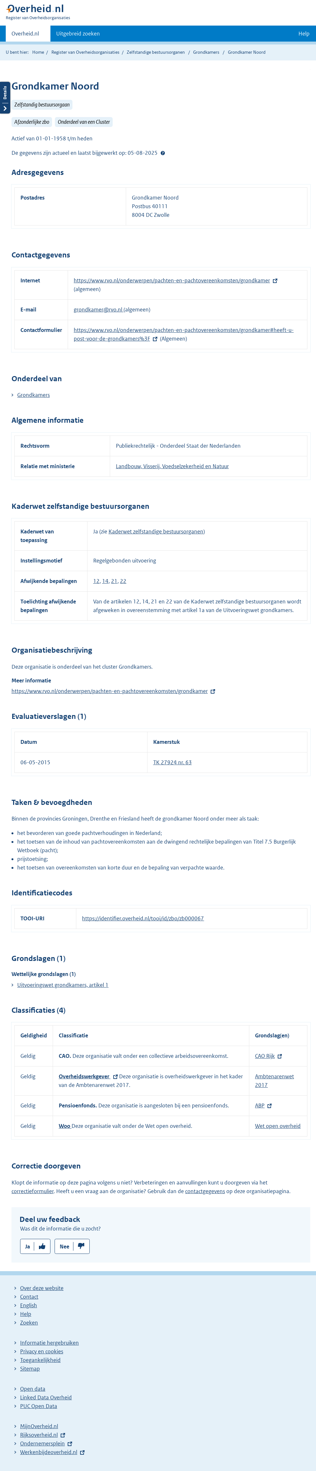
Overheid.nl (25, 35)
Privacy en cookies (41, 1351)
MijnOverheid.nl (39, 1426)
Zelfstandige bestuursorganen (156, 52)
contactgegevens (205, 1191)
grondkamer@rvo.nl (99, 309)
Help (25, 1314)
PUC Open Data (38, 1406)
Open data (32, 1388)
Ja (27, 1246)
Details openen (5, 98)
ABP (260, 1105)
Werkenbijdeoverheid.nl (48, 1452)
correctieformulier (32, 1191)
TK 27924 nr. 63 (172, 762)
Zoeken (29, 1322)
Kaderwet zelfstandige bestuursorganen (156, 531)
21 (114, 581)
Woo (65, 1125)
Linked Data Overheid (46, 1397)
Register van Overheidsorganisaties (85, 52)
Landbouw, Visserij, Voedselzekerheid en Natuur (172, 466)
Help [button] (304, 33)
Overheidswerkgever (84, 1076)
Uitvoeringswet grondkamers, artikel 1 (63, 984)
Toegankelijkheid (40, 1360)
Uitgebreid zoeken (78, 33)
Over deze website (42, 1288)
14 (105, 581)
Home (38, 52)
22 (123, 581)
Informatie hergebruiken (49, 1342)
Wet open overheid (278, 1125)
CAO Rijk (265, 1055)
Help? (163, 153)
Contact (29, 1296)
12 (96, 581)
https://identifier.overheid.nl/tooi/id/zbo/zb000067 (143, 918)
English (28, 1305)
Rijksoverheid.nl (39, 1434)
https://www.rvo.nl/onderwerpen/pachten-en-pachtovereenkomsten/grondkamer (172, 280)
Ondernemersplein (42, 1443)
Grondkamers (206, 52)
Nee (64, 1246)
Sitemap (30, 1368)
